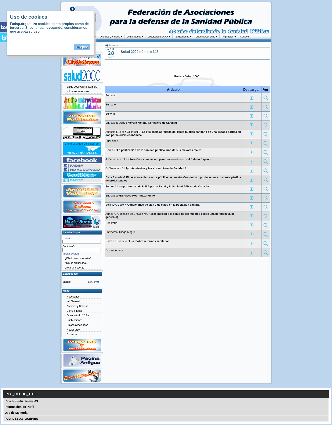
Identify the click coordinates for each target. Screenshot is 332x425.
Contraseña (69, 246)
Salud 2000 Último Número (82, 86)
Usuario (66, 238)
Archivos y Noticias (110, 36)
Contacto (244, 36)
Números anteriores (78, 91)
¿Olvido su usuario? (76, 263)
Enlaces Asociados (205, 36)
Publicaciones (182, 36)
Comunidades (134, 36)
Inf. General (73, 301)
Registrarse (228, 36)
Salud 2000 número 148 (139, 52)
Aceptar (82, 47)
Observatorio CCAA (158, 36)
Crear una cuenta (74, 267)
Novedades (73, 296)
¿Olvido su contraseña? (78, 258)
